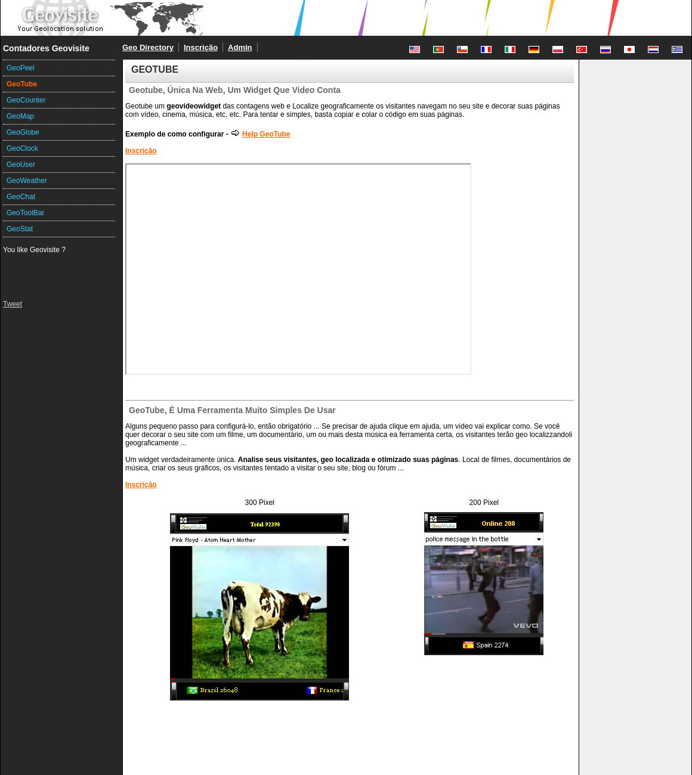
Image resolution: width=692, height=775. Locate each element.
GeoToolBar (25, 213)
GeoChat (21, 197)
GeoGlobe (23, 132)
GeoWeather (27, 180)
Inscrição (201, 47)
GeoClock (22, 148)
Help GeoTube (260, 134)
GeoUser (21, 164)
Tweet (12, 304)
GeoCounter (26, 100)
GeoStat (20, 229)
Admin (240, 47)
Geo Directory (148, 47)
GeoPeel (21, 68)
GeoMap (20, 116)
